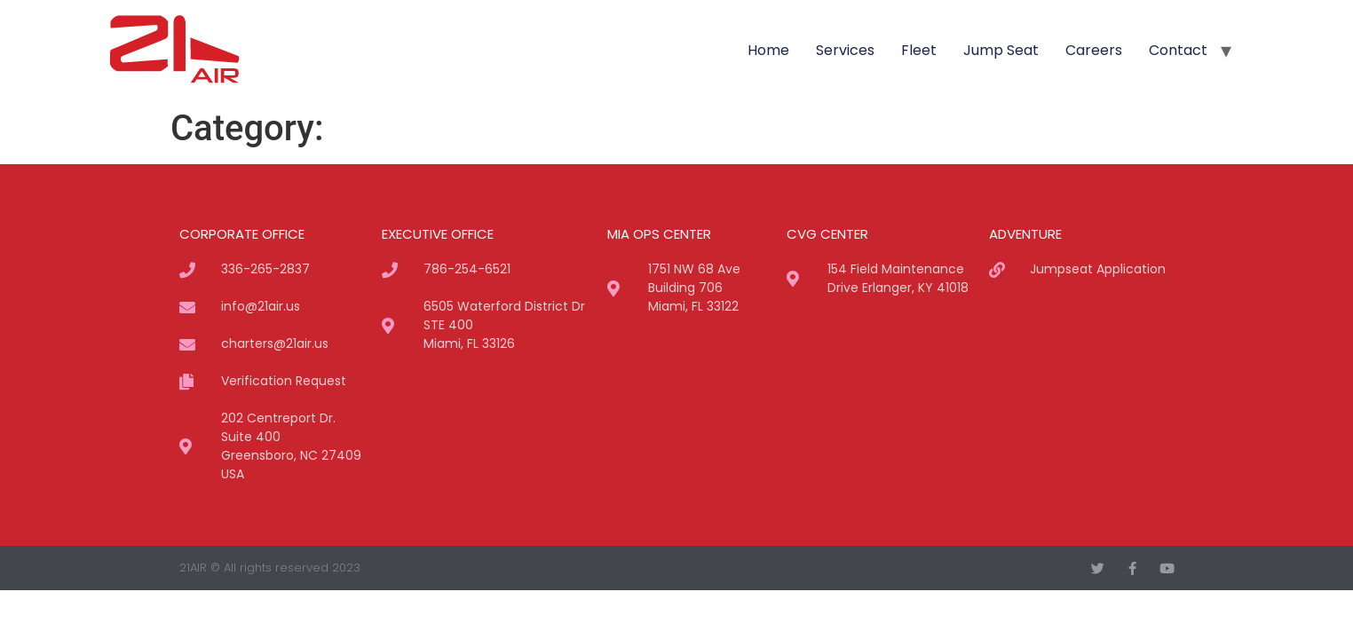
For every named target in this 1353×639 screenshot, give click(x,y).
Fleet (919, 50)
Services (845, 50)
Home (768, 50)
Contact (1178, 50)
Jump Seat (1001, 50)
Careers (1093, 50)
